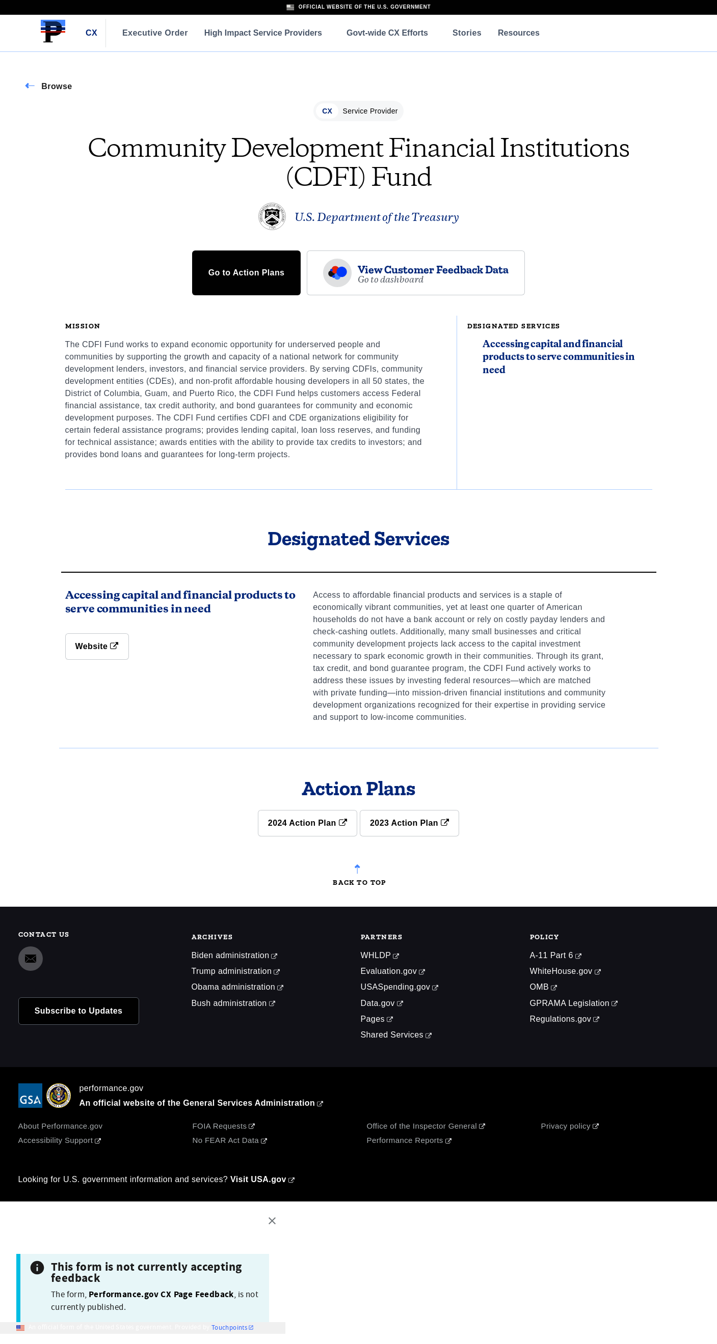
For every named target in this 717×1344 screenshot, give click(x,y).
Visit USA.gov (258, 1179)
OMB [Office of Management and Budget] (539, 987)
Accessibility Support (55, 1140)
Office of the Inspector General (422, 1126)
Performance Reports (405, 1140)
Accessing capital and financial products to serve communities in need (559, 357)
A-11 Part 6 (551, 955)
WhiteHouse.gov (561, 971)
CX (91, 33)
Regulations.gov (561, 1019)
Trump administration (232, 971)
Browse (56, 86)
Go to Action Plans (246, 272)
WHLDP (376, 955)
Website (97, 646)
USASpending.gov (396, 987)
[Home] (53, 40)
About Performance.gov (60, 1126)
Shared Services (392, 1034)
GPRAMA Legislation (570, 1003)
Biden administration (231, 955)
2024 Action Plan (307, 823)
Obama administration (234, 987)
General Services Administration (249, 1103)
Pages (373, 1019)
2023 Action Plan (409, 823)
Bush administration (229, 1003)
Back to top (359, 880)
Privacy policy (566, 1126)
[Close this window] (274, 1222)
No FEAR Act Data (226, 1140)
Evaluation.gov (389, 971)
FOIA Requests (220, 1126)
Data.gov (378, 1003)
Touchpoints (229, 1328)
